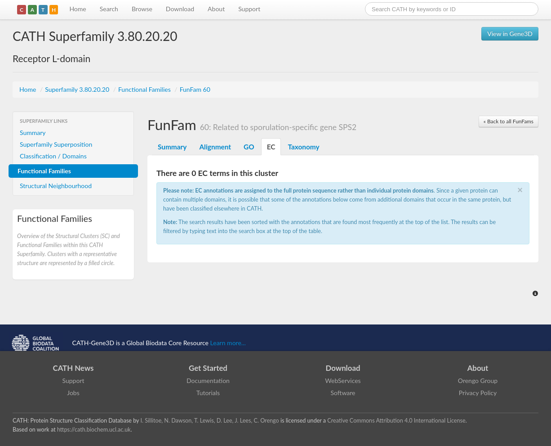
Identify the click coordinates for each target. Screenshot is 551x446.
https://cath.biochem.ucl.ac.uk (94, 429)
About (216, 9)
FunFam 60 (195, 89)
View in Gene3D (510, 33)
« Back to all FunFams (508, 121)
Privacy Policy (478, 392)
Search (109, 9)
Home (77, 9)
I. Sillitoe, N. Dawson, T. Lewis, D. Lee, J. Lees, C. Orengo (210, 420)
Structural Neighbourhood (56, 185)
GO (249, 147)
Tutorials (208, 392)
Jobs (73, 392)
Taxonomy (303, 147)
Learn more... (228, 343)
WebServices (342, 380)
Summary (33, 132)
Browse (142, 9)
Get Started (208, 368)
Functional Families (145, 89)
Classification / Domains (53, 156)
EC (271, 147)
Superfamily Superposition (56, 144)
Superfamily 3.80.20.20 (78, 89)
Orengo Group (478, 380)
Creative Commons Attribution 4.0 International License (396, 420)
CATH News (73, 368)
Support (249, 9)
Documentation (208, 380)
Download (180, 9)
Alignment (215, 147)
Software (343, 392)
